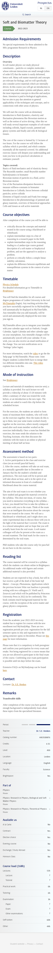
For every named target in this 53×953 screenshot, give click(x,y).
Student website (17, 944)
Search (28, 14)
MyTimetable (9, 303)
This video (38, 363)
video (35, 353)
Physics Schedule (11, 284)
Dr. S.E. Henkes (19, 684)
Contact (39, 944)
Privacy (30, 944)
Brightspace (8, 291)
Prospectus (45, 3)
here (5, 670)
